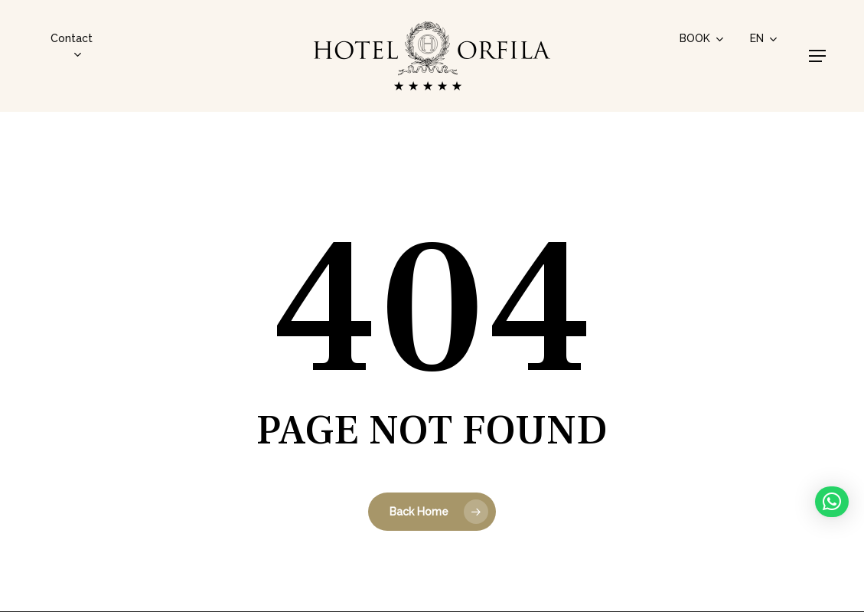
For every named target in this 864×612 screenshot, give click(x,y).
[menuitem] (764, 38)
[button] (817, 56)
